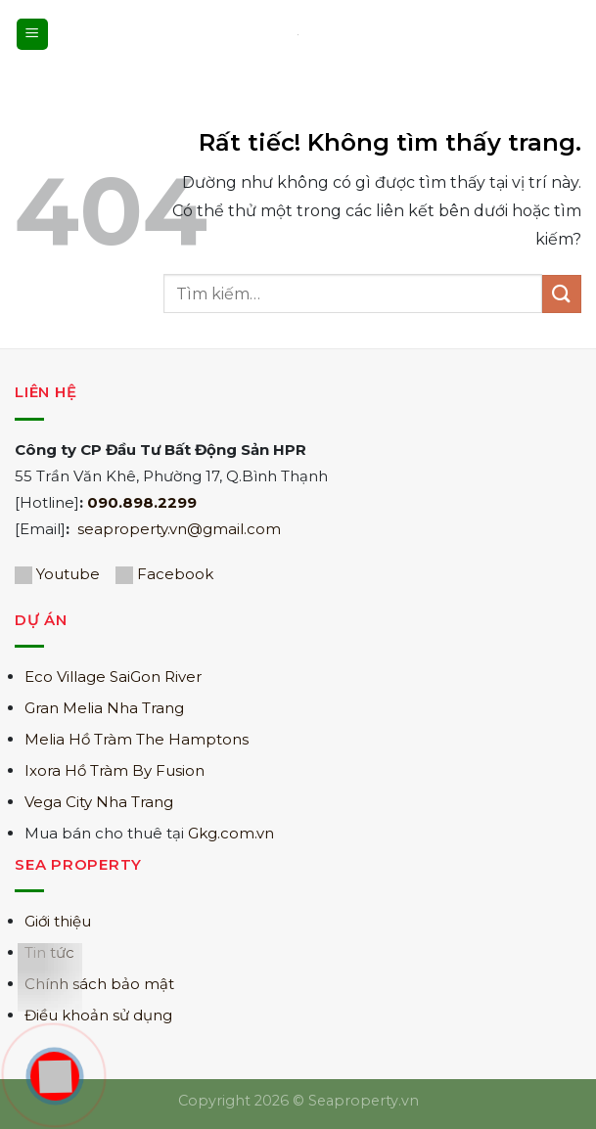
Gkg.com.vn (231, 833)
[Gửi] (561, 294)
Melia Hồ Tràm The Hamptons (136, 739)
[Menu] (32, 35)
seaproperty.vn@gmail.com (179, 528)
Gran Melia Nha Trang (104, 708)
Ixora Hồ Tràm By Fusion (114, 770)
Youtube (68, 573)
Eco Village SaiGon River (113, 676)
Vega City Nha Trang (98, 801)
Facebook (175, 573)
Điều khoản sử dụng (98, 1015)
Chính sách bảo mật (99, 983)
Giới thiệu (57, 921)
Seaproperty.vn (363, 1100)
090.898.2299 (142, 502)
